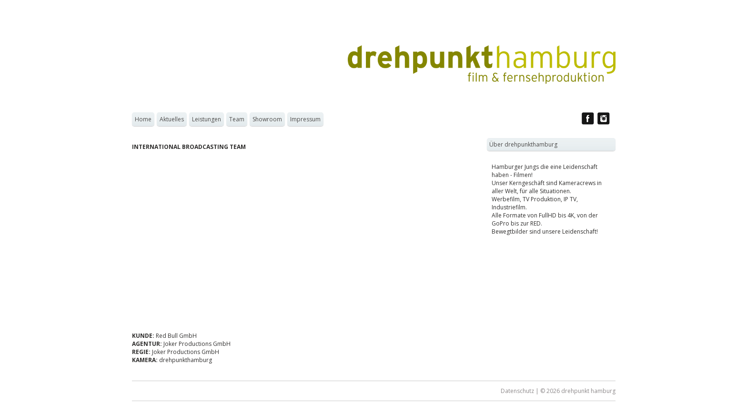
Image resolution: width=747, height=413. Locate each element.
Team (236, 119)
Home (143, 119)
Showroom (267, 119)
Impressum (305, 119)
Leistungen (206, 119)
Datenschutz (517, 391)
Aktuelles (172, 119)
